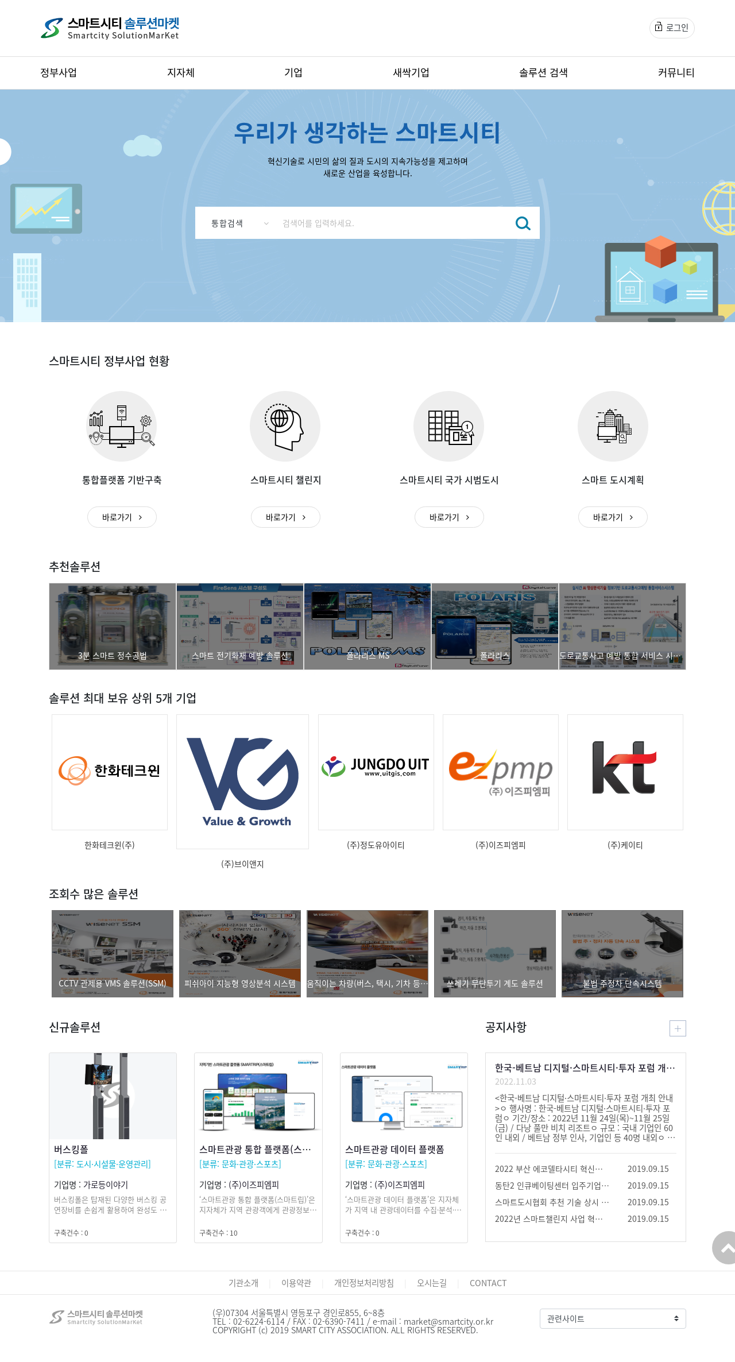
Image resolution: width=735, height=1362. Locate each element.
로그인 (671, 27)
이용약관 (296, 1282)
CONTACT (488, 1282)
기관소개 (243, 1282)
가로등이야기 (105, 1184)
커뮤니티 (676, 72)
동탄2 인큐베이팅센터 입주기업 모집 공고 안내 (552, 1185)
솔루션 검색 (543, 72)
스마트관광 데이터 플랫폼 (394, 1149)
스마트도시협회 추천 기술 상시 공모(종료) (552, 1202)
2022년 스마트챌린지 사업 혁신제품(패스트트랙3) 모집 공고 (552, 1218)
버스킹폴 (71, 1149)
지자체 (181, 72)
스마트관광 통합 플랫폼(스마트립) (265, 1149)
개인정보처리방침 (364, 1282)
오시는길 (432, 1282)
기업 (293, 72)
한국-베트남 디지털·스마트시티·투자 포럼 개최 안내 (585, 1067)
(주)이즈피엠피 (254, 1184)
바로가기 (122, 517)
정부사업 (58, 72)
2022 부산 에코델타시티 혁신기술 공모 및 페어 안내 (552, 1168)
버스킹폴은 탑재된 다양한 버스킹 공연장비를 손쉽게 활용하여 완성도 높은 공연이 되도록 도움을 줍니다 (110, 1209)
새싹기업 (411, 72)
